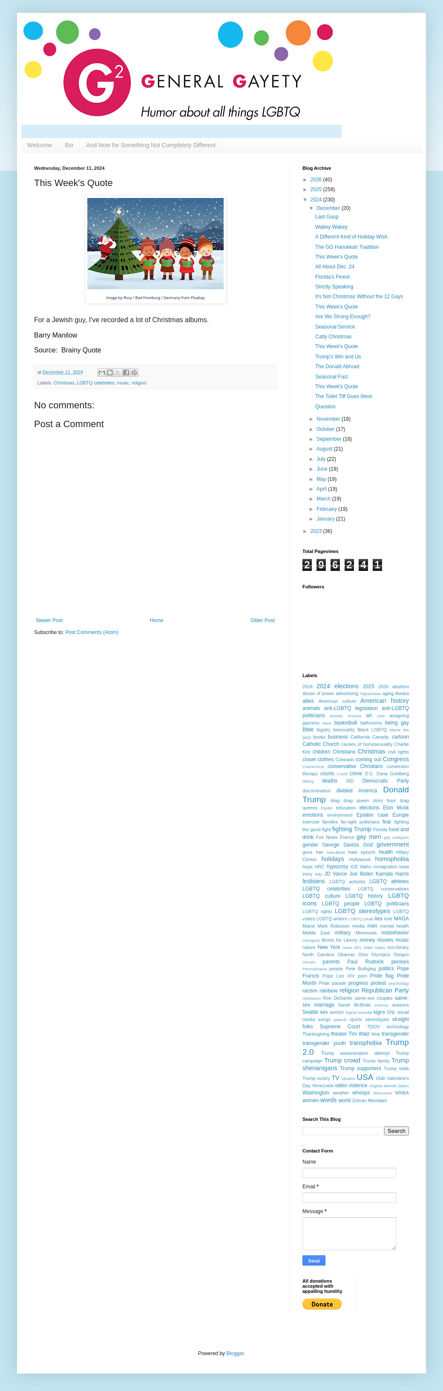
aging (388, 693)
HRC (320, 866)
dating (308, 781)
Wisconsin (383, 1093)
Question (325, 407)
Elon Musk (396, 808)
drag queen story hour (369, 800)
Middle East (316, 932)
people (336, 968)
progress (358, 983)
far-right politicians (360, 821)
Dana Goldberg (393, 773)
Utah (380, 1078)
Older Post (262, 620)
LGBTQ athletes (389, 882)
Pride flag (382, 976)
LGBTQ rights (317, 911)
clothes (325, 759)
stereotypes (377, 1019)
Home (157, 620)
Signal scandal (358, 1012)
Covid (342, 773)
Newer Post (49, 620)
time (375, 1033)
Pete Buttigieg (361, 968)
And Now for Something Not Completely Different (151, 145)
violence (358, 1085)
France (347, 837)
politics (386, 969)
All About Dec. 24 (334, 267)
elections (369, 808)
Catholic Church (320, 744)
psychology (398, 983)
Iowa (404, 866)
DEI (350, 780)
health (386, 852)
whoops (361, 1093)
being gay (397, 723)
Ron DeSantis (338, 998)
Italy (318, 874)
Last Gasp (327, 217)
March (324, 499)
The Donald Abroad (337, 367)
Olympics (380, 954)
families (330, 821)
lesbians (313, 881)
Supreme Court (340, 1027)
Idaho (365, 866)
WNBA (402, 1092)
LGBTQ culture (321, 896)
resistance (311, 998)
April (322, 489)
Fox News (326, 837)
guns (307, 852)
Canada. (381, 736)
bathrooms (371, 722)
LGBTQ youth (361, 919)
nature (309, 947)
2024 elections (337, 686)
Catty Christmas (333, 337)
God (368, 845)
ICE (354, 866)
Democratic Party (385, 781)
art (369, 716)
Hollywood (360, 859)
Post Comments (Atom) (91, 632)
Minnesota (366, 932)
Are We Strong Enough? (343, 317)
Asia (381, 715)
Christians (344, 752)
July (321, 459)
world (344, 1100)
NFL (358, 947)
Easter (327, 808)
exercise (310, 821)
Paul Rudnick (366, 962)
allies (308, 701)
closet (309, 759)
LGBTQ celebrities (95, 382)
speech (340, 1019)
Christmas (64, 382)
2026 (317, 180)
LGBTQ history (364, 896)
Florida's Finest (332, 277)
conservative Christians (355, 766)
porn (362, 975)
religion (139, 382)
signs (379, 1012)
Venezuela (322, 1085)
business (338, 737)
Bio (69, 145)
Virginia (376, 1085)
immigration (385, 866)
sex (324, 1012)
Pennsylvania (314, 968)
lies (379, 919)
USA (365, 1077)
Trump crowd (342, 1060)
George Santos (341, 845)
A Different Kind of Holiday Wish (351, 237)
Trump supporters (360, 1068)
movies (385, 940)
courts (327, 774)
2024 (317, 200)
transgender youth (324, 1043)
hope (307, 866)
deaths (329, 781)
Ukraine (348, 1078)
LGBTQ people (341, 904)
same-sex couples (373, 998)
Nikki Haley (374, 947)
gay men (369, 836)
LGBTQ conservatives (383, 888)
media (358, 925)
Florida (380, 829)
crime (356, 774)
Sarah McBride (354, 1004)
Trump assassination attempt (355, 1053)
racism (309, 991)
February (327, 509)
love (388, 918)
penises (400, 962)
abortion (400, 686)
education (346, 807)
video (341, 1085)
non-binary (398, 947)
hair (319, 852)
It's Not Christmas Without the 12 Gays (359, 297)
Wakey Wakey (331, 227)
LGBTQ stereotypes (362, 911)
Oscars (308, 962)
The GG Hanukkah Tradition (347, 247)
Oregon (401, 954)
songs (324, 1019)
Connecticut (313, 766)
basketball (345, 723)
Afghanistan (370, 693)
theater (339, 1034)
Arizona (355, 715)
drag (335, 800)
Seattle (310, 1012)
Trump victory (316, 1078)
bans (326, 723)
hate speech (362, 852)
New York (329, 947)
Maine (308, 925)
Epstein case (372, 815)
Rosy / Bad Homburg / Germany (152, 297)
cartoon (400, 737)
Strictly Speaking (334, 287)
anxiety (336, 715)
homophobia (392, 859)
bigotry (323, 729)
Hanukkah (336, 852)
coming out (368, 759)
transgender (395, 1034)
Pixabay (197, 297)
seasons (400, 1004)
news (347, 947)
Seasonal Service (335, 327)
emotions (312, 815)
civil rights (398, 751)
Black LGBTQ (372, 729)
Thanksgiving (316, 1033)
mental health (394, 925)
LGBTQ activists (347, 881)
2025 (317, 189)
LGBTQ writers (331, 918)
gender (310, 845)
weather (341, 1092)
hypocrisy (337, 867)
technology (398, 1026)
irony (307, 873)
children (322, 752)
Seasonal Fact (331, 377)
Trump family (375, 1060)
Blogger (235, 1353)
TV (335, 1077)
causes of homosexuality (367, 744)
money (367, 940)
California (360, 736)
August (325, 449)
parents (331, 962)
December (329, 208)
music (123, 382)
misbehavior (395, 933)
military (342, 933)
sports (356, 1019)
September (329, 439)
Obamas (346, 954)
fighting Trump (351, 829)
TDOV (373, 1026)
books (319, 736)
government (393, 844)
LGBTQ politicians (386, 904)
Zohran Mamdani (369, 1100)
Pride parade (332, 983)
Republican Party (385, 990)
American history (384, 700)
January (326, 519)
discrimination (316, 790)
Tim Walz (359, 1034)
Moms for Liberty (339, 940)
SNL (391, 1012)
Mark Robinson (333, 925)
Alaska (402, 693)
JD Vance (335, 874)
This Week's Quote (336, 257)
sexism (336, 1012)
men (372, 926)
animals (311, 708)
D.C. (369, 773)
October (326, 429)
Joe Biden (361, 874)
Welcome (39, 145)
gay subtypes (396, 837)
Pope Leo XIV (338, 975)
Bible (308, 730)
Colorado (344, 759)
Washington (315, 1093)
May (322, 479)
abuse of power (318, 693)
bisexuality (343, 729)
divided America (357, 791)
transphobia (366, 1042)
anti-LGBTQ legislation (350, 708)
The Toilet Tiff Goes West (343, 396)
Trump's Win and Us (338, 357)
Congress (396, 759)
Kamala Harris (392, 874)
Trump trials (396, 1068)
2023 (317, 531)
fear (387, 822)
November (329, 419)
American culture (337, 701)
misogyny (311, 940)
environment (339, 815)
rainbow (328, 991)
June (322, 469)
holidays (333, 859)
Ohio (363, 954)
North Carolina (318, 954)
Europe (400, 815)
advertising (347, 693)
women (310, 1100)
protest (378, 983)
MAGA (401, 919)
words (328, 1100)
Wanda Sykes (396, 1085)
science (381, 1005)
